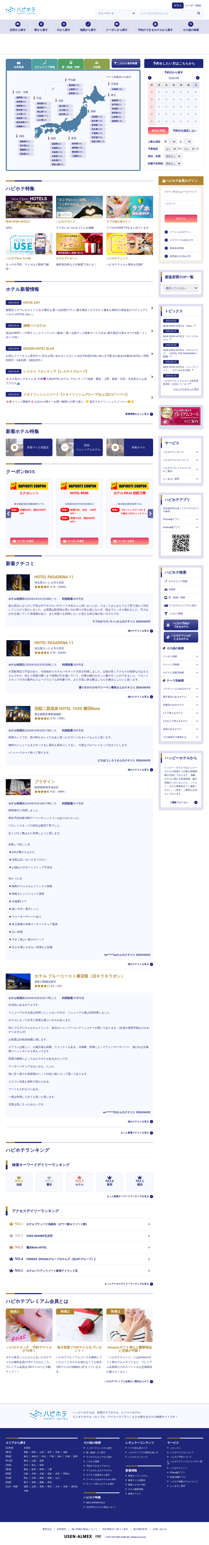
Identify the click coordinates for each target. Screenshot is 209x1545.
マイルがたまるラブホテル (98, 1470)
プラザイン (45, 781)
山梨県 (73, 89)
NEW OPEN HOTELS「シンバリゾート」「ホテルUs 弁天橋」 (180, 366)
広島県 (42, 116)
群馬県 (97, 125)
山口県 (42, 120)
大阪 (26, 1473)
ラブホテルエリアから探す (180, 605)
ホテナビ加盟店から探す (97, 1475)
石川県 (64, 110)
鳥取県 (42, 103)
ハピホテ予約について (179, 1457)
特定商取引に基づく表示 (115, 1529)
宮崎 (65, 1486)
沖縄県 (21, 126)
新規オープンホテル (136, 1476)
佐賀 (34, 1486)
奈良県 (56, 160)
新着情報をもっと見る (137, 414)
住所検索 (19, 65)
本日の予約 (158, 130)
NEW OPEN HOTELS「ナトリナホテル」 (180, 335)
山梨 (34, 1460)
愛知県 (77, 152)
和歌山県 (57, 164)
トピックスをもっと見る (186, 389)
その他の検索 (191, 27)
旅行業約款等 (140, 1529)
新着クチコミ (133, 1493)
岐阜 (34, 1469)
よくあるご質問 (181, 479)
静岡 (42, 1469)
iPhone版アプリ (181, 519)
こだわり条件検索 (125, 63)
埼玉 (44, 1456)
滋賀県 (56, 144)
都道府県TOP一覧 (179, 277)
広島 (34, 1478)
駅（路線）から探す (95, 1452)
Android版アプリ (181, 527)
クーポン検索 (181, 656)
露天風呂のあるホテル (181, 696)
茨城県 (97, 117)
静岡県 (77, 148)
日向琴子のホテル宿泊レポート (100, 1507)
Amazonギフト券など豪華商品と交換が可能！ (129, 1348)
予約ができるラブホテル (97, 1466)
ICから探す (63, 27)
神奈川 (35, 1456)
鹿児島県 (22, 122)
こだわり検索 (173, 613)
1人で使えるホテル (181, 713)
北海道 (117, 89)
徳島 (34, 1482)
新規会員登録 (177, 248)
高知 (49, 1482)
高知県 (24, 154)
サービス (172, 443)
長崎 (42, 1486)
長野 (42, 1460)
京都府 (56, 148)
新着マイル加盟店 (135, 1480)
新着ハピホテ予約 (135, 1484)
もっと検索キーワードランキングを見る (128, 1196)
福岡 (26, 1486)
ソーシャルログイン (180, 232)
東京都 (97, 137)
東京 (26, 1456)
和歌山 (66, 1473)
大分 (57, 1486)
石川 (26, 1465)
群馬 (75, 1456)
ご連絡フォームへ (178, 802)
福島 (65, 1452)
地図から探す (88, 27)
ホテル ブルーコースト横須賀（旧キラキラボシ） (80, 976)
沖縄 (26, 1491)
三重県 (77, 156)
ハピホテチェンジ (177, 1468)
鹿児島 (74, 1486)
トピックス (174, 311)
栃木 (60, 1456)
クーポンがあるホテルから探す (100, 1479)
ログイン (181, 218)
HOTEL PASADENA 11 (54, 577)
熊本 (49, 1486)
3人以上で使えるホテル (181, 721)
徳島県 (24, 141)
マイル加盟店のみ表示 (118, 76)
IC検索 (96, 64)
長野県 (73, 93)
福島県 (117, 121)
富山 (34, 1465)
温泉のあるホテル (181, 729)
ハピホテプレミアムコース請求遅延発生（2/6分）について (180, 379)
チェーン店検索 (181, 664)
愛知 (26, 1469)
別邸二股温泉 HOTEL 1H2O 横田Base (67, 708)
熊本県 (21, 110)
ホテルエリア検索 (45, 64)
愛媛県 (24, 150)
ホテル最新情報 (134, 1489)
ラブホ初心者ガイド (136, 1448)
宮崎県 (21, 118)
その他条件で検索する (181, 737)
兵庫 (34, 1473)
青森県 (116, 100)
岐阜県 (77, 144)
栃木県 (97, 121)
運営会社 (47, 1529)
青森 (26, 1452)
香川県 (24, 146)
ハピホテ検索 (175, 572)
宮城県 (117, 109)
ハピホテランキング (181, 452)
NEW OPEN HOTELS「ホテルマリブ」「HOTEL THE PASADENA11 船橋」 (180, 350)
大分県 (21, 114)
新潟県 (74, 85)
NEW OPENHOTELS (94, 1502)
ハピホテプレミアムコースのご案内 (181, 470)
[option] (151, 92)
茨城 (67, 1456)
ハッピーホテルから (181, 758)
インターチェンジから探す (98, 1448)
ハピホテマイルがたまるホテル (179, 637)
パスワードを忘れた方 (181, 240)
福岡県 (21, 97)
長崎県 (21, 106)
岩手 (49, 1452)
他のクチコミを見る (138, 630)
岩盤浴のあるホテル (181, 704)
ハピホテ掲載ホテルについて (182, 1481)
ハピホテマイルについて (181, 460)
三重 (49, 1469)
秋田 (34, 1452)
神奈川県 (98, 141)
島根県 (42, 108)
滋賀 (49, 1473)
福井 (42, 1465)
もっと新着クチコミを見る (135, 1132)
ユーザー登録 (193, 5)
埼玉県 (97, 129)
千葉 (52, 1456)
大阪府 (57, 152)
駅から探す (41, 27)
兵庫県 (57, 156)
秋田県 (116, 113)
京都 (42, 1473)
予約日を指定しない (185, 130)
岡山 (26, 1478)
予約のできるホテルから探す (155, 27)
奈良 (57, 1473)
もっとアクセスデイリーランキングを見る (126, 1283)
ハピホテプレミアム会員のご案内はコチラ (126, 1381)
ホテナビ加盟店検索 (181, 672)
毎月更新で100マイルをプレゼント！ (79, 1348)
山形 (42, 1452)
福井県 (64, 114)
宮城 (57, 1452)
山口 (57, 1478)
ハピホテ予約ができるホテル (178, 625)
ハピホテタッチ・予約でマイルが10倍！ (29, 1348)
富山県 (64, 106)
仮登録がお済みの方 (180, 256)
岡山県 (42, 112)
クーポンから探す (117, 27)
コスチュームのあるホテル (181, 688)
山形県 (116, 117)
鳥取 (42, 1478)
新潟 (26, 1460)
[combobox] (166, 13)
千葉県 (97, 133)
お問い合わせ (160, 1529)
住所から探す (18, 27)
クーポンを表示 (23, 541)
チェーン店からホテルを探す (99, 1484)
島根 (49, 1478)
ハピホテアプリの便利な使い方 (141, 1452)
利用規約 (61, 1529)
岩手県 (116, 104)
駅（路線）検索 (71, 64)
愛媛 (42, 1482)
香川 (26, 1482)
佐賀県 (21, 102)
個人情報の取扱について (84, 1529)
